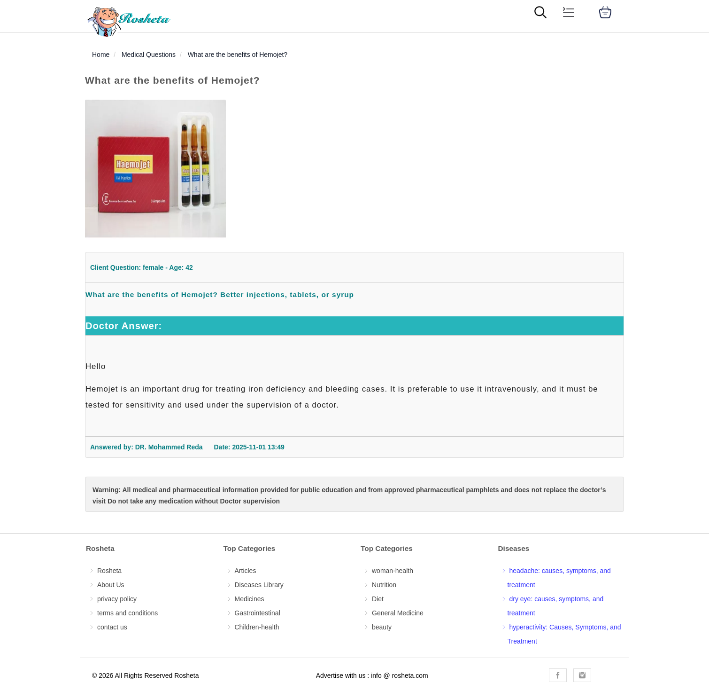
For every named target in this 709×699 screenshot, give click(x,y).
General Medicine (398, 613)
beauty (382, 627)
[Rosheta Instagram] (582, 675)
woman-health (392, 570)
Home (100, 54)
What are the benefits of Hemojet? (237, 54)
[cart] (605, 12)
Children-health (257, 627)
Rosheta (109, 570)
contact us (112, 627)
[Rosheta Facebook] (558, 675)
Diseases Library (259, 585)
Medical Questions (149, 54)
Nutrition (384, 585)
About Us (110, 585)
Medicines (249, 599)
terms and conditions (127, 613)
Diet (378, 599)
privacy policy (117, 599)
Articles (245, 570)
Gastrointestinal (257, 613)
